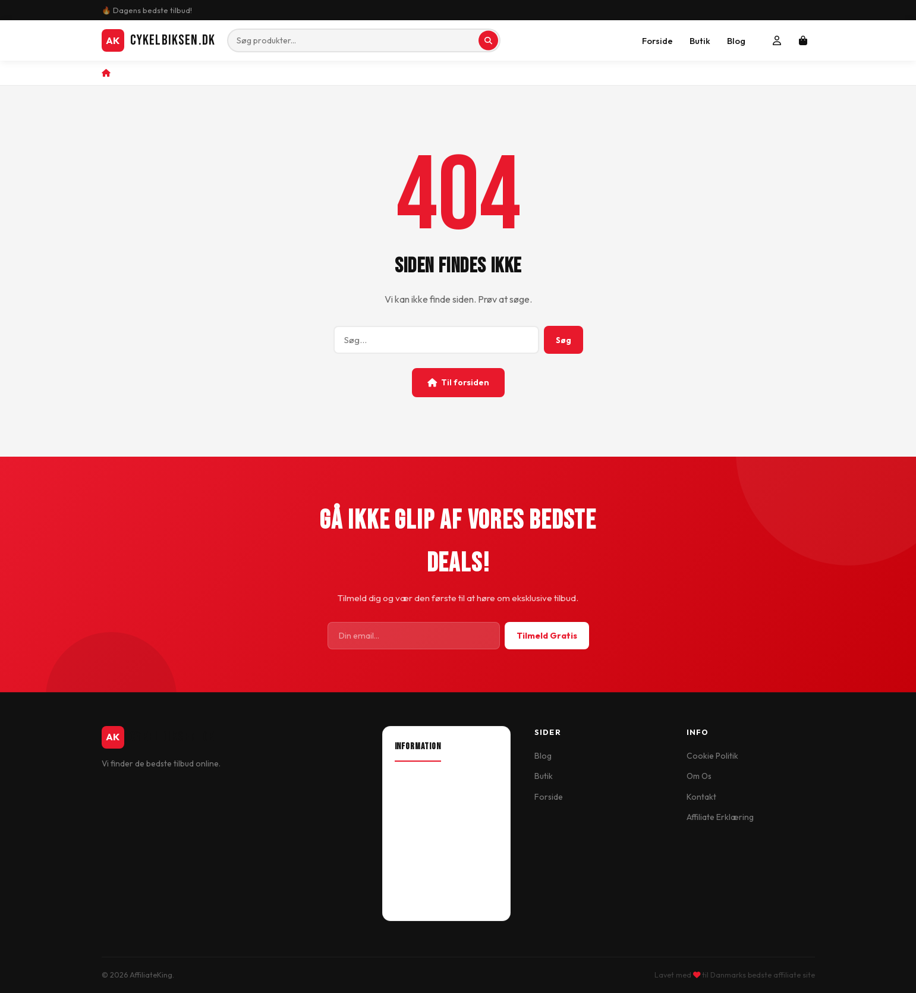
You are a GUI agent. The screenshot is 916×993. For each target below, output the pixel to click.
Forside (657, 40)
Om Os (699, 776)
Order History (420, 880)
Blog (736, 40)
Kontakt (701, 796)
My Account (416, 859)
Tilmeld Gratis (547, 635)
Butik (700, 40)
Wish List (411, 900)
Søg (563, 340)
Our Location (419, 798)
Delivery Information (433, 818)
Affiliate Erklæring (720, 817)
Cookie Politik (712, 755)
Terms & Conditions (431, 839)
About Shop (417, 777)
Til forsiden (458, 382)
